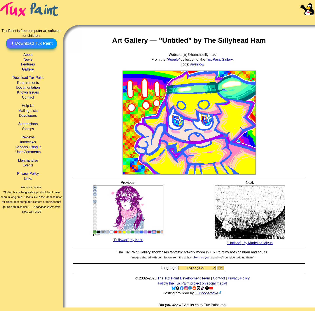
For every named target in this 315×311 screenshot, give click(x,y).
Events (28, 165)
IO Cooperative (206, 293)
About (28, 55)
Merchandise (28, 160)
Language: (169, 268)
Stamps (28, 129)
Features (28, 64)
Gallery (28, 69)
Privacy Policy (28, 173)
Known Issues (28, 92)
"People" (173, 59)
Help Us (28, 106)
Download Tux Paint (28, 78)
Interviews (28, 142)
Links (28, 178)
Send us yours (202, 257)
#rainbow (197, 64)
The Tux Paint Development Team (183, 278)
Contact (28, 97)
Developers (28, 115)
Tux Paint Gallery (219, 59)
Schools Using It (28, 147)
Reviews (28, 137)
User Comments (28, 152)
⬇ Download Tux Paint (31, 43)
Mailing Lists (28, 111)
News (28, 59)
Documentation (28, 87)
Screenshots (28, 124)
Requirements (28, 83)
